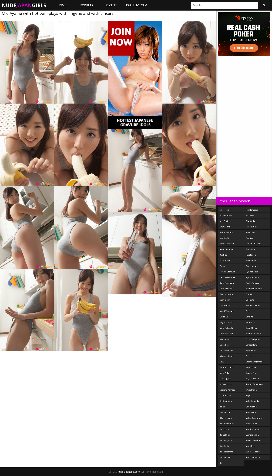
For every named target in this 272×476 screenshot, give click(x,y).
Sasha (248, 356)
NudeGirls (24, 5)
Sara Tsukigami (253, 339)
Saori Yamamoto (253, 333)
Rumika (249, 238)
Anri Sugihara (226, 221)
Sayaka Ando (252, 373)
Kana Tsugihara (227, 283)
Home (62, 5)
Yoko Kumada (252, 401)
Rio (221, 463)
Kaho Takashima (227, 277)
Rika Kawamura (227, 423)
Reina (222, 406)
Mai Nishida (225, 305)
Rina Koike (224, 446)
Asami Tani (225, 226)
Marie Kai (224, 316)
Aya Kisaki (224, 238)
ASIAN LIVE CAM (136, 5)
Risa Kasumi (251, 226)
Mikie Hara (225, 344)
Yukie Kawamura (254, 418)
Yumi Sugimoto (253, 429)
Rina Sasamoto (226, 451)
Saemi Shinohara (254, 288)
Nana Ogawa (225, 378)
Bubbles (223, 254)
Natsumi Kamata (227, 389)
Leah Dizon (225, 299)
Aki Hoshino (225, 209)
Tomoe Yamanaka (254, 384)
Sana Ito (249, 316)
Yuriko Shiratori (253, 440)
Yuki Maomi (251, 412)
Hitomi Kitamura (227, 271)
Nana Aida (224, 373)
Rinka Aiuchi (225, 457)
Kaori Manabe (226, 288)
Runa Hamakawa (253, 243)
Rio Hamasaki (252, 209)
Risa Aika (250, 215)
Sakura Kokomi (253, 305)
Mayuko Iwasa (226, 322)
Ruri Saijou (251, 254)
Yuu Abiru (250, 446)
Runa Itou (250, 249)
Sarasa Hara (251, 344)
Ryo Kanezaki (252, 271)
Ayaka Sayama (226, 249)
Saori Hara (251, 322)
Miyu (222, 361)
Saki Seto (250, 299)
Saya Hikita (251, 367)
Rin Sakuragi (225, 434)
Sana (248, 311)
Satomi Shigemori (254, 361)
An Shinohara (226, 215)
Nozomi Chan (226, 395)
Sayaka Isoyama (253, 378)
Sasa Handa (251, 350)
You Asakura (251, 406)
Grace (222, 266)
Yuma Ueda (251, 423)
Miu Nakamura (226, 350)
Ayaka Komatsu (227, 243)
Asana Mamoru (227, 232)
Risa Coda (250, 221)
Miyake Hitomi (226, 356)
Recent (111, 5)
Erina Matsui (225, 260)
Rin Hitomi (224, 429)
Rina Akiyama (226, 440)
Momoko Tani (226, 367)
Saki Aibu (250, 294)
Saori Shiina (251, 328)
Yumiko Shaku (252, 434)
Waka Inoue (251, 389)
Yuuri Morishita (253, 457)
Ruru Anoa (251, 260)
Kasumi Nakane (227, 294)
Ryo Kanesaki (252, 266)
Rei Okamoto (226, 401)
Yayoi (248, 395)
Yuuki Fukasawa (253, 451)
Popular (86, 5)
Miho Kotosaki (226, 328)
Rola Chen (250, 232)
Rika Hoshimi (226, 418)
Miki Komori (225, 339)
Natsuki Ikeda (226, 384)
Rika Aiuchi (225, 412)
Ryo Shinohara (252, 277)
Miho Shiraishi (226, 333)
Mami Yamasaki (227, 311)
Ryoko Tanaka (252, 283)
